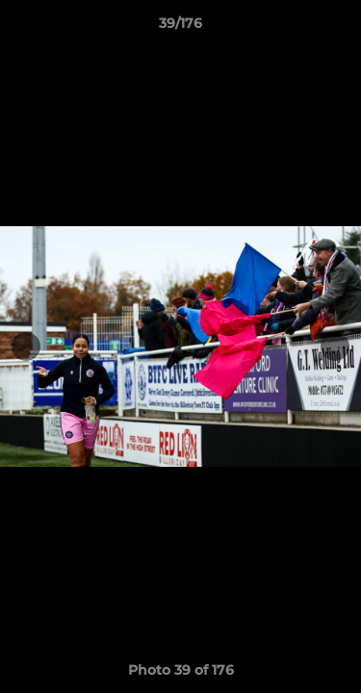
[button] (337, 28)
